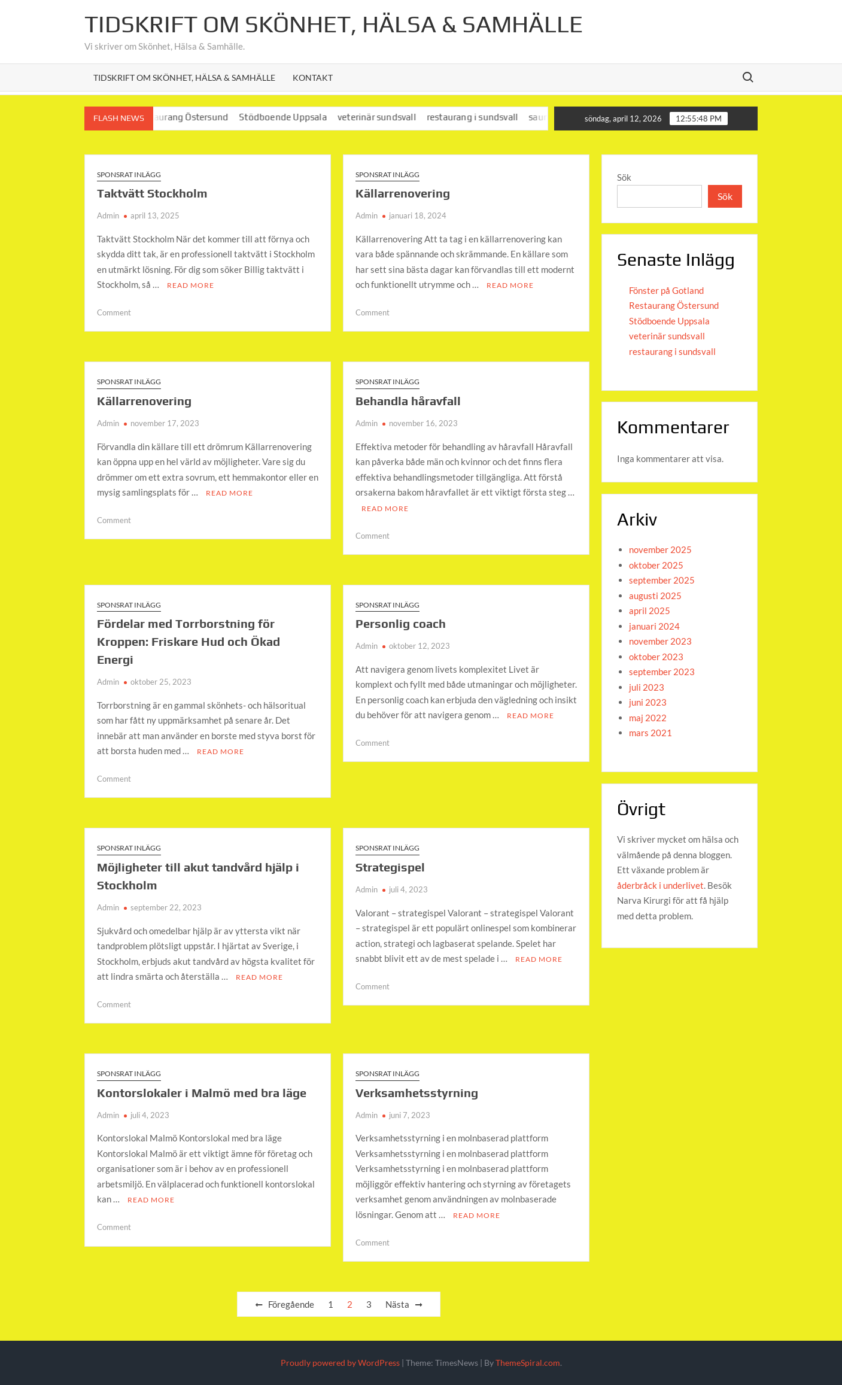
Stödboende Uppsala (294, 117)
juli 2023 (646, 687)
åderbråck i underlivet (660, 885)
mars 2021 (650, 732)
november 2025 (660, 549)
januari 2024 (654, 626)
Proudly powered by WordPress (340, 1362)
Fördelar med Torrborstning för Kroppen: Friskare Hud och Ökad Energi (188, 641)
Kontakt (313, 77)
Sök (624, 177)
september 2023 (662, 671)
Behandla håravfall (408, 401)
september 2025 (662, 580)
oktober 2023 (656, 656)
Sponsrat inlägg (129, 174)
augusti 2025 (655, 595)
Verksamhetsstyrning (416, 1093)
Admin (108, 215)
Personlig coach (400, 623)
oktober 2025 (656, 565)
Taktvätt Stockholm (152, 193)
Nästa (397, 1304)
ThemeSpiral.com (528, 1362)
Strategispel (390, 867)
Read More (190, 285)
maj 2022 (648, 717)
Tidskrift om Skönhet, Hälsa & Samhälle (333, 24)
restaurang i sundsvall (482, 117)
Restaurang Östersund (192, 117)
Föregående (291, 1304)
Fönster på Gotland (666, 290)
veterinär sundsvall (387, 117)
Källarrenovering (402, 193)
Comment (114, 312)
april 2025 (649, 610)
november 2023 (660, 641)
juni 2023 (648, 702)
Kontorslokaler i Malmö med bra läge (201, 1093)
